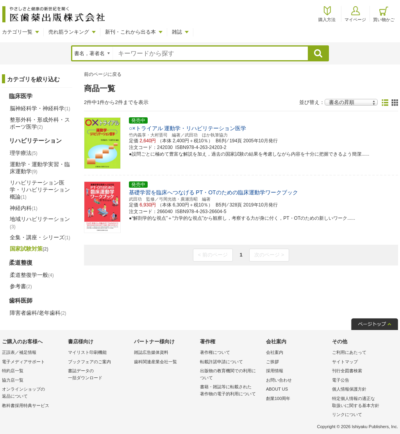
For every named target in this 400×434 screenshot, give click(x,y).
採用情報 (274, 370)
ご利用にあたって (349, 352)
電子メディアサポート (23, 361)
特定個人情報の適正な (363, 402)
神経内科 (24, 208)
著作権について (215, 352)
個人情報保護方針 (349, 389)
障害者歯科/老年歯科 (38, 313)
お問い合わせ (279, 380)
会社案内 (274, 352)
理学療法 (24, 153)
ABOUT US (277, 389)
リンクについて (347, 414)
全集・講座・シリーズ (40, 237)
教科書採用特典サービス (25, 405)
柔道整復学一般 (32, 275)
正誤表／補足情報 (19, 352)
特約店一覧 (12, 370)
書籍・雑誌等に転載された (231, 390)
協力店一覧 (12, 380)
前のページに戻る (102, 74)
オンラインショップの (33, 393)
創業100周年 (278, 398)
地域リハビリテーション (40, 222)
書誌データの (99, 374)
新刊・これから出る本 (130, 32)
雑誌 (177, 32)
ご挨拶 (272, 361)
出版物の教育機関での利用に (231, 374)
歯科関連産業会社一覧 (155, 361)
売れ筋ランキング (68, 32)
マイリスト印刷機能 (87, 352)
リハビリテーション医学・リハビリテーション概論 (40, 189)
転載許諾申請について (221, 361)
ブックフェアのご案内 (89, 361)
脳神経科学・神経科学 (40, 108)
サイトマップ (345, 361)
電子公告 (340, 380)
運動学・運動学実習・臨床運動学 (40, 167)
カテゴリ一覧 (17, 32)
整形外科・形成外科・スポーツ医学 (40, 123)
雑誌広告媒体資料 (151, 352)
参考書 (21, 286)
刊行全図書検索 (347, 370)
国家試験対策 (29, 249)
